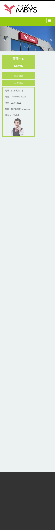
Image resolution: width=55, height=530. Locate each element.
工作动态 (19, 83)
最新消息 (19, 75)
